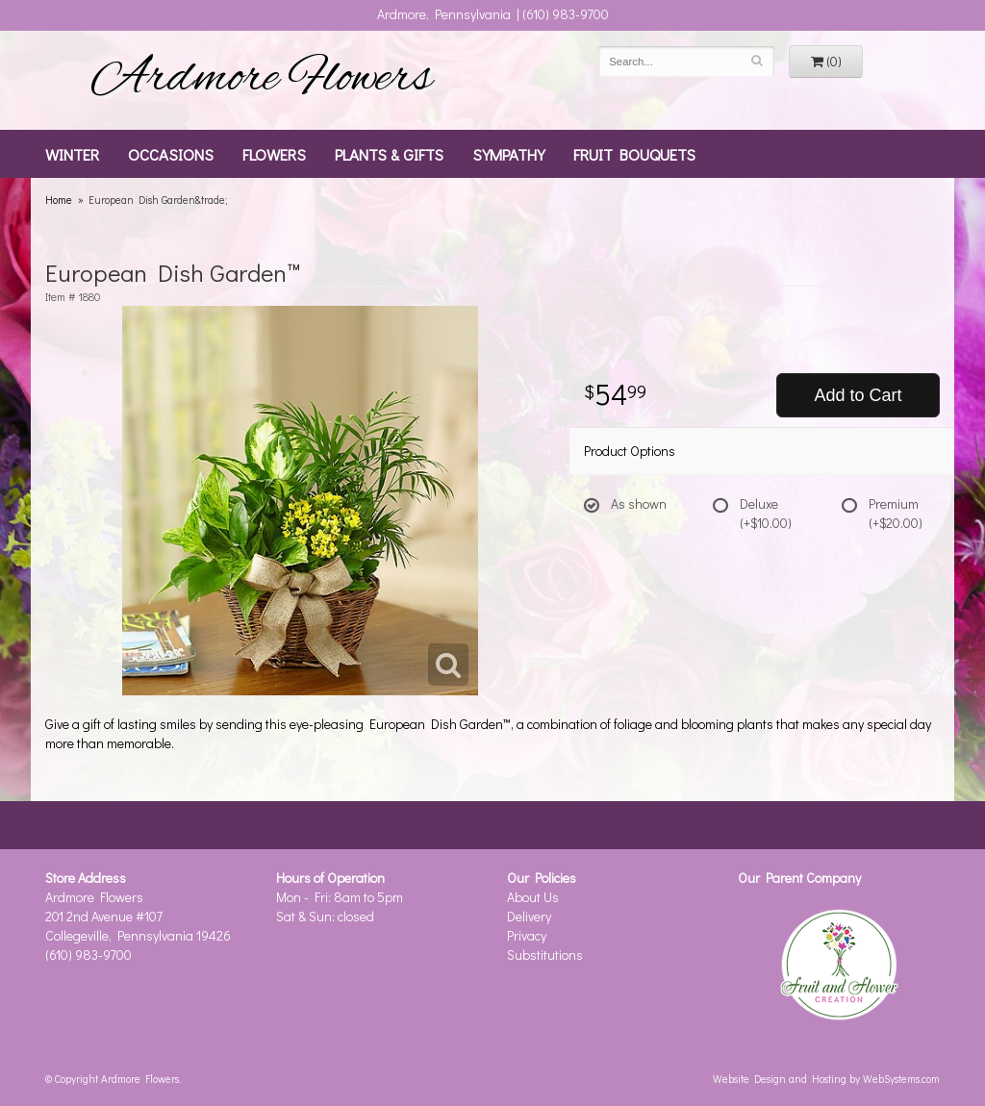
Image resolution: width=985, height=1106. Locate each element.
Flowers (274, 153)
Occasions (171, 153)
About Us (533, 897)
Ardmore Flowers (261, 80)
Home (58, 199)
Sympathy (508, 153)
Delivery (529, 916)
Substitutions (545, 954)
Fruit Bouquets (634, 153)
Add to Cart (857, 395)
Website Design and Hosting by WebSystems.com (826, 1078)
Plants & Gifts (389, 153)
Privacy (526, 935)
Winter (72, 153)
